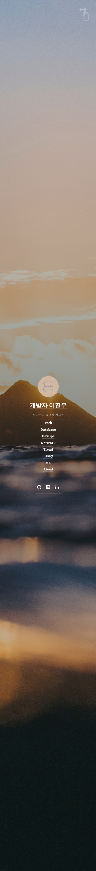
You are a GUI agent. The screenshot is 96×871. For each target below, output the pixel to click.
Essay (48, 456)
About (48, 469)
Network (48, 443)
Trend (48, 449)
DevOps (48, 436)
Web (48, 423)
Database (48, 429)
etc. (48, 463)
